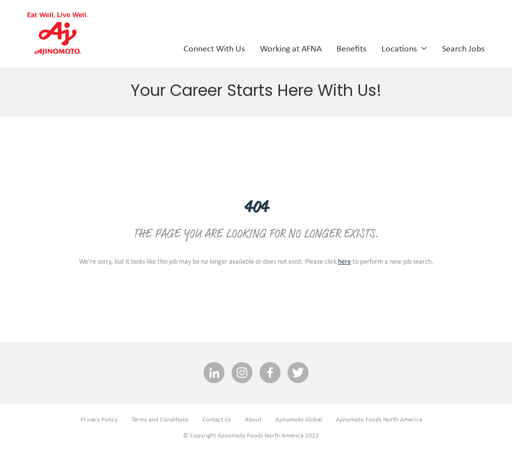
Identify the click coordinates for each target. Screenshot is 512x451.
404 (256, 208)
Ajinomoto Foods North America (379, 419)
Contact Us (216, 419)
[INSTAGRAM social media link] (242, 373)
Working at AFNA (291, 48)
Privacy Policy (99, 419)
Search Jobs (463, 48)
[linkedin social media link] (214, 373)
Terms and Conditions (160, 419)
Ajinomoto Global (299, 419)
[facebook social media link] (270, 373)
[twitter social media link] (298, 373)
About (253, 419)
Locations (404, 48)
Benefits (351, 48)
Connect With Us (214, 48)
